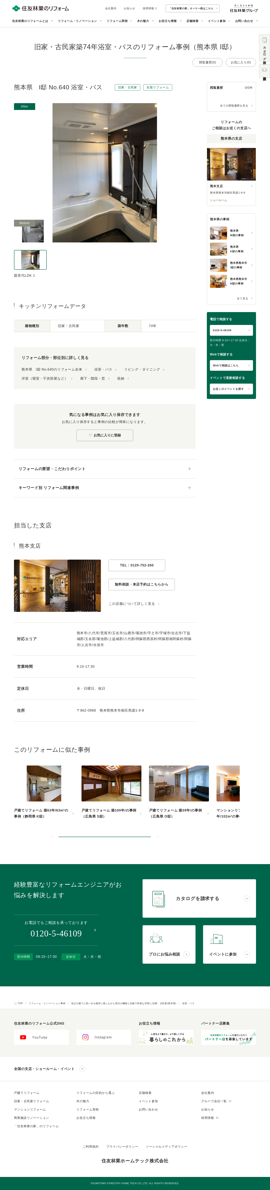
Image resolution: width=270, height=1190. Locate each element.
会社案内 (110, 8)
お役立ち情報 (85, 1117)
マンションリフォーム (30, 1109)
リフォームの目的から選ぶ (95, 1092)
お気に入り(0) (241, 62)
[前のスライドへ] (52, 837)
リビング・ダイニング (142, 369)
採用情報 (150, 8)
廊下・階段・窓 (92, 378)
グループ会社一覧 (216, 1101)
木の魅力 (82, 1101)
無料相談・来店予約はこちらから (141, 584)
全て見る (242, 298)
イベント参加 (217, 21)
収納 (120, 378)
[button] (105, 837)
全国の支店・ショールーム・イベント (44, 1069)
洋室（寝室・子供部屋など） (45, 378)
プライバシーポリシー (122, 1146)
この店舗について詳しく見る (132, 604)
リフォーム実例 (117, 21)
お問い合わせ (148, 1109)
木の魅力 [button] (143, 21)
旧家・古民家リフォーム (31, 1101)
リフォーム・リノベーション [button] (77, 21)
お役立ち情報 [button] (168, 21)
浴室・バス (103, 369)
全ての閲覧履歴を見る (234, 105)
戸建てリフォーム (27, 1092)
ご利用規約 (91, 1146)
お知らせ (129, 8)
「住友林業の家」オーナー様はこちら (191, 8)
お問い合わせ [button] (244, 21)
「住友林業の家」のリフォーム (36, 1126)
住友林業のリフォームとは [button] (30, 21)
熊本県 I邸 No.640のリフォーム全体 (52, 369)
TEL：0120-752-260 (137, 565)
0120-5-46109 (222, 330)
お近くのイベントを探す (228, 388)
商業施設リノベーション (31, 1117)
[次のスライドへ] (157, 837)
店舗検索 (192, 21)
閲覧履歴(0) (207, 62)
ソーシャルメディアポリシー (166, 1146)
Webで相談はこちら (226, 365)
